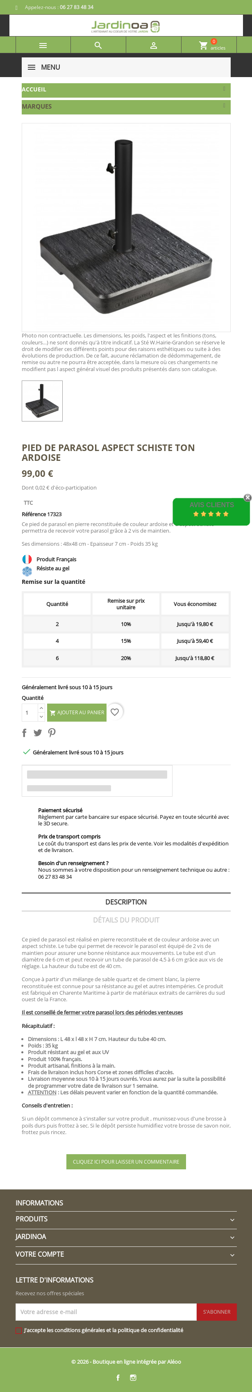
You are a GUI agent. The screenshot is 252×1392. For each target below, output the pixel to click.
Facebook (118, 1377)
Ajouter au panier (77, 712)
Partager (26, 734)
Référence (34, 514)
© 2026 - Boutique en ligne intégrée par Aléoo (126, 1361)
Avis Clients (211, 504)
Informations (39, 1202)
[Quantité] (30, 713)
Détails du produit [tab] (126, 920)
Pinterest (53, 734)
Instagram (133, 1377)
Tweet (39, 734)
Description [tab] (126, 902)
